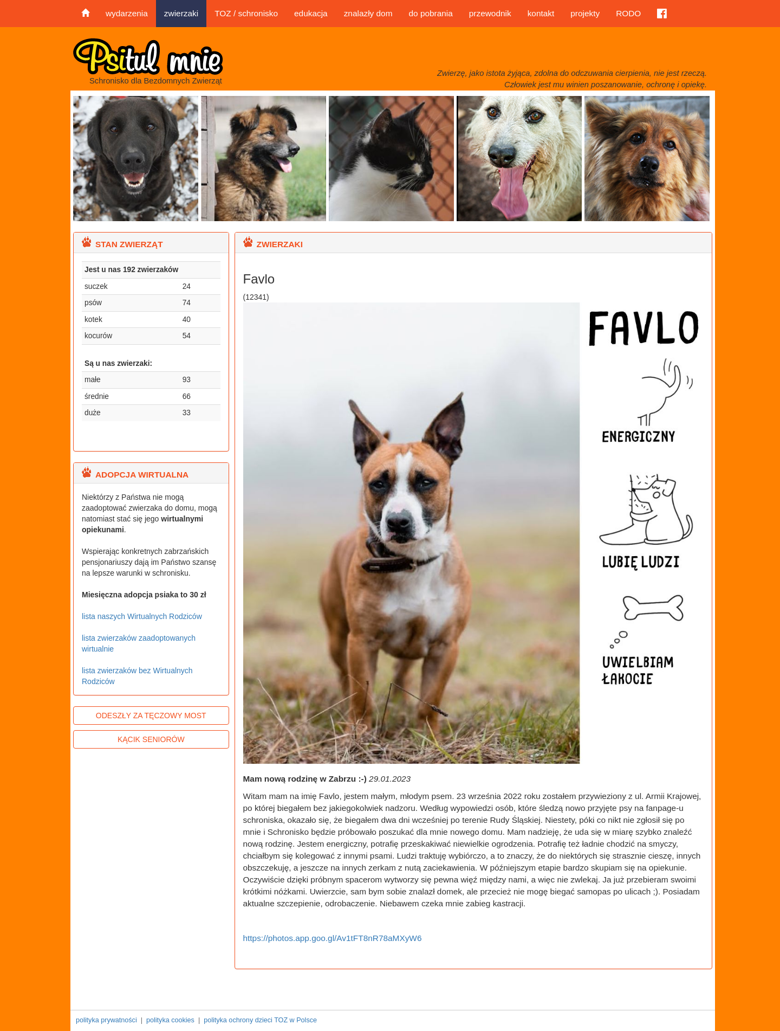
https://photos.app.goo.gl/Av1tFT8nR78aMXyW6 (332, 938)
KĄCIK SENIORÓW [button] (151, 739)
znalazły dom (368, 13)
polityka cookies (170, 1020)
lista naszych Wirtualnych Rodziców (142, 616)
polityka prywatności (106, 1020)
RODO (628, 13)
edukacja (311, 13)
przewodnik (490, 13)
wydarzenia (127, 13)
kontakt (541, 13)
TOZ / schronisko (246, 13)
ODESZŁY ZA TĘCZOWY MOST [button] (151, 715)
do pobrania (430, 13)
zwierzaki (181, 13)
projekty (585, 13)
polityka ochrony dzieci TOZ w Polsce (260, 1020)
